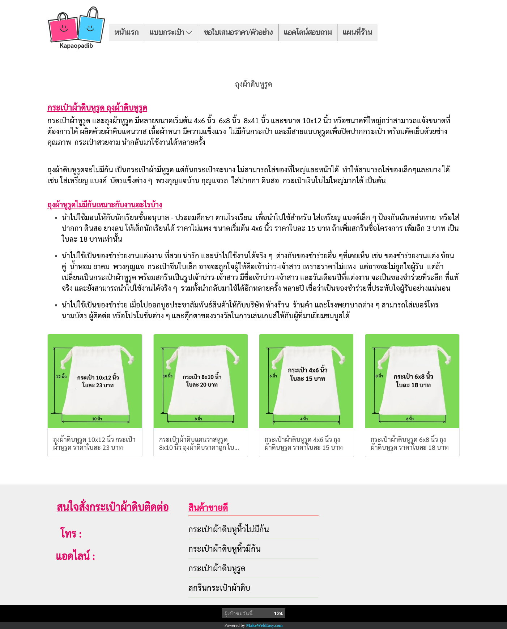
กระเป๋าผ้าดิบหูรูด (217, 568)
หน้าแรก (126, 32)
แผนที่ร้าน (357, 32)
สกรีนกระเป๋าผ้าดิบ (219, 587)
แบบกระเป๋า (171, 32)
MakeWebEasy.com (264, 625)
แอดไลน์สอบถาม (308, 32)
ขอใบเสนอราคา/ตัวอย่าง (238, 32)
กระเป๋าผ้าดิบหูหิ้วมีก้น (224, 548)
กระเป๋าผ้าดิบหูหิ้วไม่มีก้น (228, 529)
